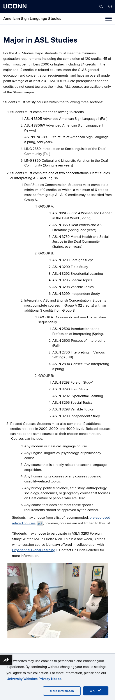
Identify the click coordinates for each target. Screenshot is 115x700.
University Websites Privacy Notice (34, 679)
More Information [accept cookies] (62, 691)
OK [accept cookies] (96, 691)
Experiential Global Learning (34, 550)
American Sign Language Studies (32, 18)
